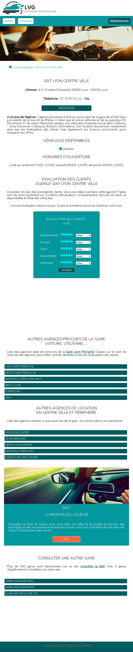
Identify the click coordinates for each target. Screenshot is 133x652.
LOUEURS (26, 21)
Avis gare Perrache (19, 366)
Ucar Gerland (15, 439)
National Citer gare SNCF (23, 379)
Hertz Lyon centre (18, 445)
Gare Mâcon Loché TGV (21, 593)
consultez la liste (92, 566)
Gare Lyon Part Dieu (19, 581)
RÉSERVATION (119, 21)
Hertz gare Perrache (20, 373)
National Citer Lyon (19, 451)
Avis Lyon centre (17, 432)
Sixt (66, 539)
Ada (8, 398)
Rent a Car (13, 385)
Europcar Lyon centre (21, 457)
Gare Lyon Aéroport (20, 587)
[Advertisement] (66, 302)
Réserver (66, 108)
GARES (9, 21)
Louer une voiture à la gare (66, 646)
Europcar (12, 391)
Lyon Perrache (24, 67)
